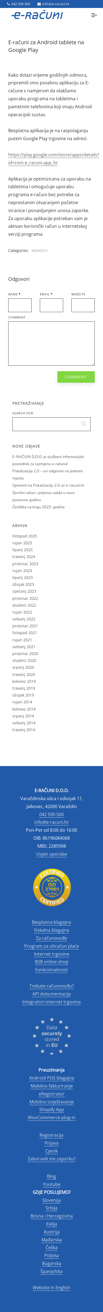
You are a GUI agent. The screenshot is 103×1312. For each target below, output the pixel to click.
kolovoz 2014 (24, 709)
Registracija (51, 1135)
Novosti (40, 250)
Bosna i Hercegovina (51, 1216)
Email (45, 294)
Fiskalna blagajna (51, 930)
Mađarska (51, 1240)
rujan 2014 (22, 701)
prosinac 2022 (25, 598)
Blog (51, 1176)
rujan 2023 (22, 570)
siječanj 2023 (24, 591)
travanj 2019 (23, 688)
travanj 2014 (23, 729)
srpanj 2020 (23, 667)
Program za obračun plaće (51, 946)
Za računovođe (51, 938)
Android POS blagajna (51, 1078)
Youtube (51, 1184)
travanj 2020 (23, 674)
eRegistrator (52, 1094)
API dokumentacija (51, 994)
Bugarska (51, 1263)
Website (78, 294)
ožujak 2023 (23, 584)
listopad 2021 (24, 632)
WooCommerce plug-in (52, 1117)
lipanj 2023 (22, 577)
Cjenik (51, 1151)
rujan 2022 (22, 612)
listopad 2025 (24, 536)
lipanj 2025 (22, 549)
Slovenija (51, 1200)
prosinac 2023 (25, 563)
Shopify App (51, 1109)
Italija (51, 1224)
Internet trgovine (51, 954)
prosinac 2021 (25, 625)
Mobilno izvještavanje (51, 1102)
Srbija (51, 1208)
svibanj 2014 (23, 722)
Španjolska (51, 1271)
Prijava (51, 1143)
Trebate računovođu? (51, 986)
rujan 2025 (22, 542)
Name (13, 294)
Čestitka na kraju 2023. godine (38, 507)
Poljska (51, 1255)
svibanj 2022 (23, 619)
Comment (17, 317)
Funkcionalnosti (51, 970)
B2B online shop (51, 962)
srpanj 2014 (23, 716)
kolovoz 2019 (24, 681)
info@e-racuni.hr (53, 3)
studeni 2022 (24, 605)
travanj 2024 (23, 556)
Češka (52, 1247)
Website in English (51, 1288)
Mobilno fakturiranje (51, 1086)
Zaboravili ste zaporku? (52, 1159)
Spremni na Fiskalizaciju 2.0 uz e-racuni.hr (48, 485)
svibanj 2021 (23, 646)
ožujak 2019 (23, 695)
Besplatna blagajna (51, 922)
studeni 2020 (24, 660)
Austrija (52, 1232)
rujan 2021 (22, 639)
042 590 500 (18, 3)
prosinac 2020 (25, 653)
